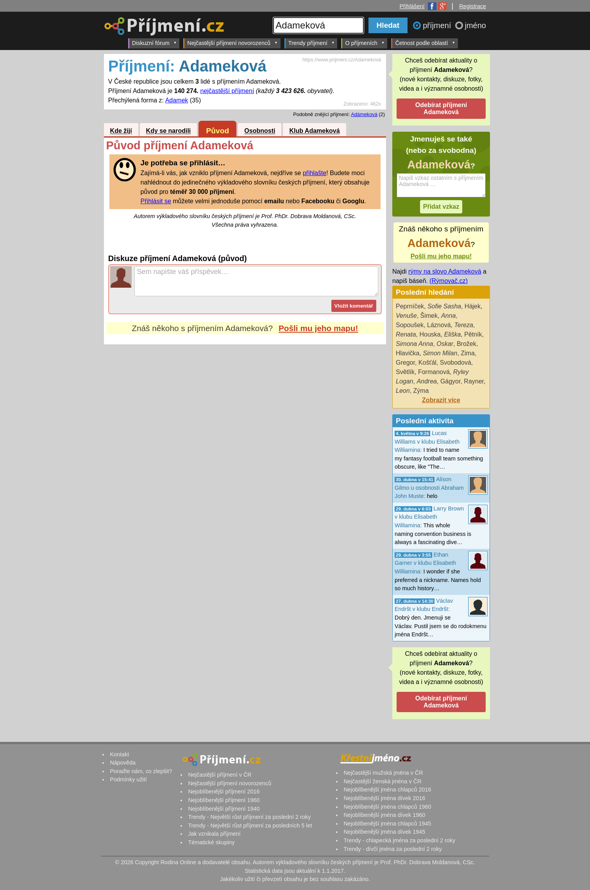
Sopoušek (410, 325)
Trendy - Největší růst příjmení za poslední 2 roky (249, 817)
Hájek (473, 306)
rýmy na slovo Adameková (444, 271)
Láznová (439, 325)
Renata (406, 334)
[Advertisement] (245, 418)
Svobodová (455, 362)
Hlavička (407, 353)
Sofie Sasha (444, 306)
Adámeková (364, 114)
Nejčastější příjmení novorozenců (232, 43)
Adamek (176, 100)
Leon (403, 390)
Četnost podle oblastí (425, 43)
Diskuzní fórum (154, 43)
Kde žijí (121, 131)
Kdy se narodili (168, 131)
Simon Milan (440, 353)
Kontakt (119, 754)
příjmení (438, 25)
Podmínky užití (128, 779)
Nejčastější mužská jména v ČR (383, 773)
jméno (475, 25)
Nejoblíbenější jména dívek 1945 (384, 832)
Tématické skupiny (211, 842)
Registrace (472, 6)
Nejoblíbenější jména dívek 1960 (384, 815)
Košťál (427, 362)
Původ (217, 131)
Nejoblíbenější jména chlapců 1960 (387, 807)
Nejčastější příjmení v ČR (219, 775)
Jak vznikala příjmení (214, 834)
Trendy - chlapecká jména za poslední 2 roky (399, 840)
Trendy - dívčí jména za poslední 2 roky (392, 849)
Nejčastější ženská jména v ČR (382, 781)
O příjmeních (364, 43)
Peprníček (410, 306)
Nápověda (123, 762)
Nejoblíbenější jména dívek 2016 (384, 798)
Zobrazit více (441, 400)
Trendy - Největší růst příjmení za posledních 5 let (250, 825)
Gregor (405, 362)
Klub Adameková (314, 131)
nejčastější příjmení (227, 91)
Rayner (474, 381)
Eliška (452, 334)
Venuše (406, 315)
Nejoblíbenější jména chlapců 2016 (387, 789)
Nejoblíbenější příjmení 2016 (223, 791)
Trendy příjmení (311, 43)
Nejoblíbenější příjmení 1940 (223, 809)
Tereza (463, 325)
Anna (448, 315)
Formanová (434, 372)
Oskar (444, 343)
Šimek (429, 315)
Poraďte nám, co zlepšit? (141, 771)
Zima (468, 353)
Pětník (473, 334)
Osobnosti (259, 131)
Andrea (427, 381)
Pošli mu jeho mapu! (318, 328)
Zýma (421, 390)
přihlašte (314, 173)
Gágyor (450, 381)
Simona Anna (414, 343)
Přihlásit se (156, 201)
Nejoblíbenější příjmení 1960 (223, 800)
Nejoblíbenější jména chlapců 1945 (387, 823)
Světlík (405, 372)
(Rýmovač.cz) (448, 281)
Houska (429, 334)
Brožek (466, 343)
